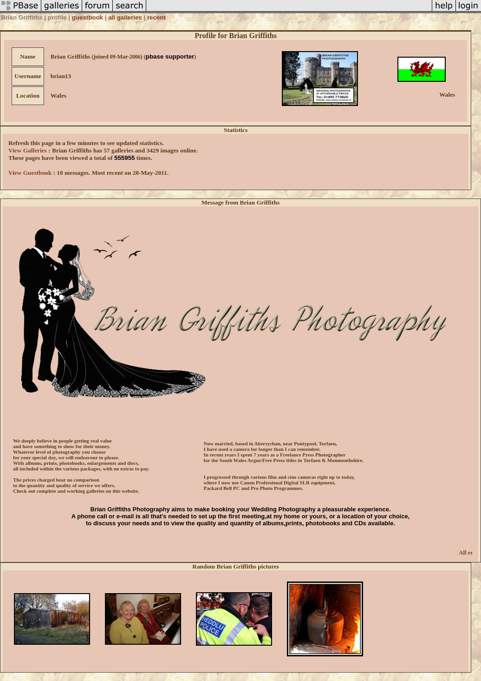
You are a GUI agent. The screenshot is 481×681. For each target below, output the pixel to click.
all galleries (125, 17)
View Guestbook (30, 172)
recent (156, 17)
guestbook (87, 17)
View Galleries (27, 150)
